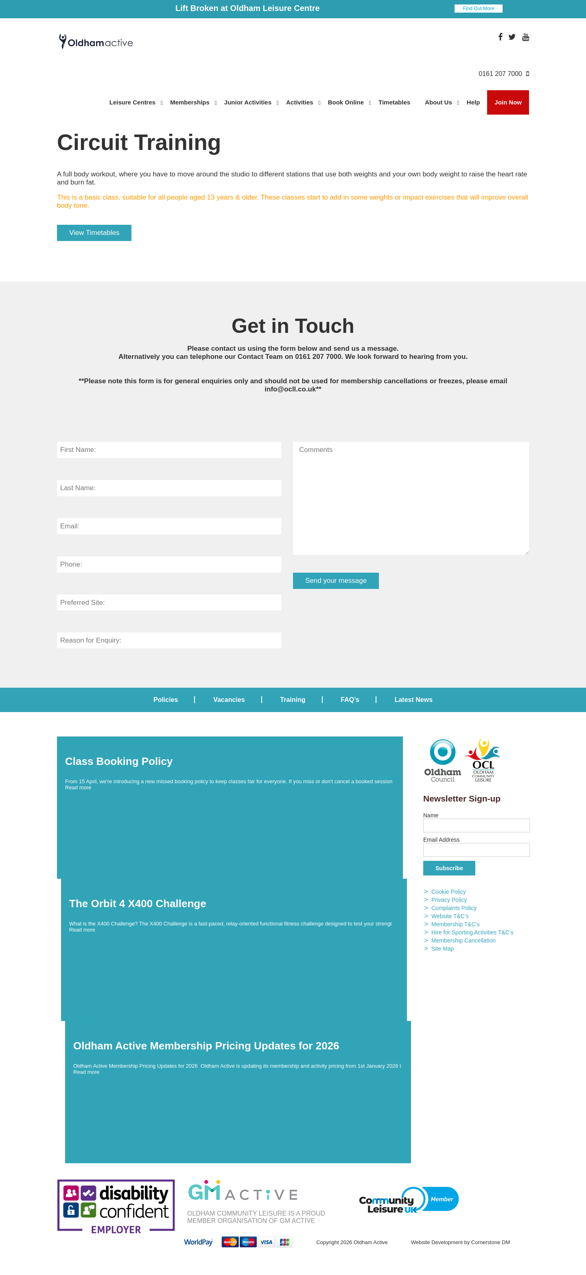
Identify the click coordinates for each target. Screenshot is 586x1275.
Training (292, 699)
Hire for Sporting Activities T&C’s (472, 932)
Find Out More (478, 8)
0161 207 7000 (318, 357)
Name (430, 815)
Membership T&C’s (455, 924)
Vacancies (229, 699)
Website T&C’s (450, 916)
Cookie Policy (448, 891)
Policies (165, 699)
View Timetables (94, 233)
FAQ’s (350, 699)
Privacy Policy (449, 900)
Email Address (441, 839)
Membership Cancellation (463, 940)
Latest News (414, 699)
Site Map (442, 948)
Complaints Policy (454, 908)
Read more (78, 787)
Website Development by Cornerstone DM (460, 1242)
